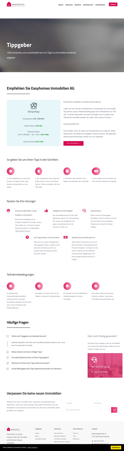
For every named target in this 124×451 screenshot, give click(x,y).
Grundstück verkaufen (60, 430)
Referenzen (76, 430)
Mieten (37, 427)
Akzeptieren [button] (116, 447)
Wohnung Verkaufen (59, 427)
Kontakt (113, 4)
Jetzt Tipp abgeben (73, 135)
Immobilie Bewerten (59, 436)
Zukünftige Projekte (40, 430)
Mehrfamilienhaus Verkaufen (62, 433)
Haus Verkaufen (58, 424)
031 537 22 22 (98, 432)
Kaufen (37, 424)
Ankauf (60, 5)
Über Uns (75, 424)
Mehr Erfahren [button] (32, 447)
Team (74, 427)
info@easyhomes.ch (100, 435)
